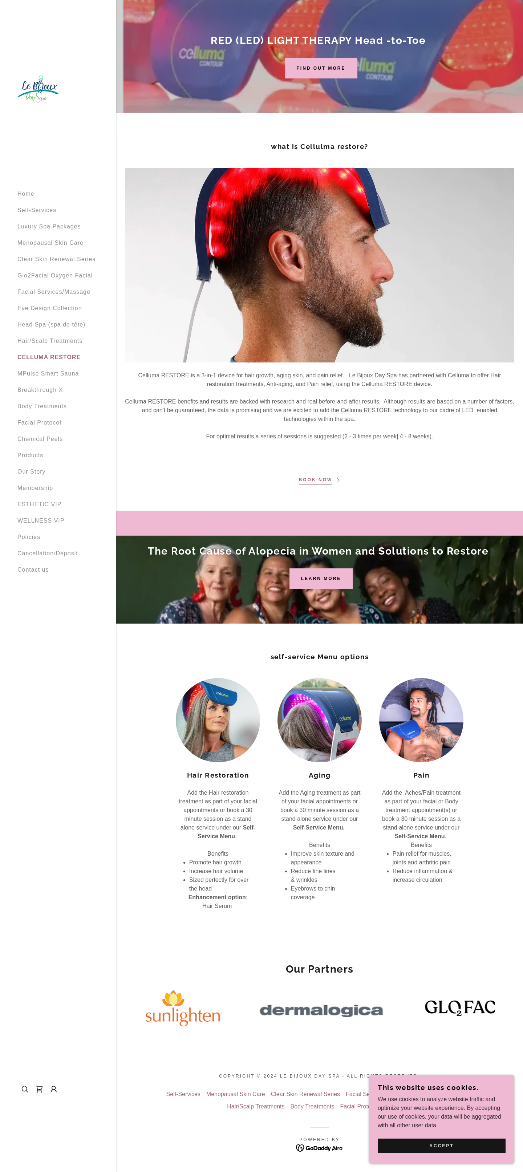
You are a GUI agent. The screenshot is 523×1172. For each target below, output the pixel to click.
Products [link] (30, 455)
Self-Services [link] (36, 210)
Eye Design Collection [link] (49, 308)
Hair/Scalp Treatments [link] (49, 341)
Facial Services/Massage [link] (53, 292)
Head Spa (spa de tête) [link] (51, 324)
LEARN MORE (321, 578)
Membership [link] (35, 488)
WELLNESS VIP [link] (40, 521)
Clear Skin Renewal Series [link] (56, 259)
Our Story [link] (31, 472)
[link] (38, 88)
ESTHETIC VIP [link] (39, 504)
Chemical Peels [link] (40, 439)
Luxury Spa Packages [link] (49, 226)
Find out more (321, 68)
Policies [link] (28, 537)
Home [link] (26, 194)
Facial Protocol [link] (39, 422)
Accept (441, 1145)
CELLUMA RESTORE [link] (49, 357)
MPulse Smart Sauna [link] (48, 373)
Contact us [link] (33, 570)
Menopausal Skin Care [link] (50, 243)
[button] (53, 1089)
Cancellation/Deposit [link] (47, 553)
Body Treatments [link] (42, 406)
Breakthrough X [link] (40, 390)
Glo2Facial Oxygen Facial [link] (55, 275)
